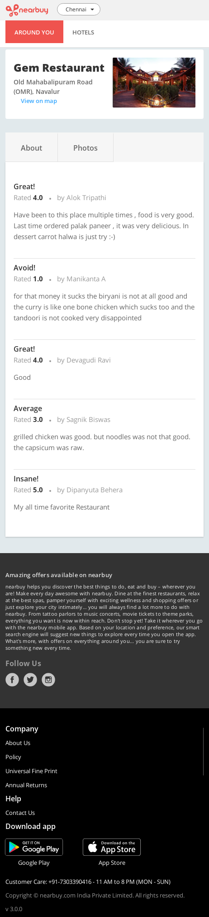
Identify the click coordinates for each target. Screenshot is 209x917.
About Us (17, 743)
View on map (39, 101)
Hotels (83, 32)
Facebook (12, 680)
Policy (13, 757)
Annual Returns (26, 785)
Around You (34, 32)
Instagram (48, 680)
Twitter (30, 680)
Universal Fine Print (31, 771)
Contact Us (20, 813)
